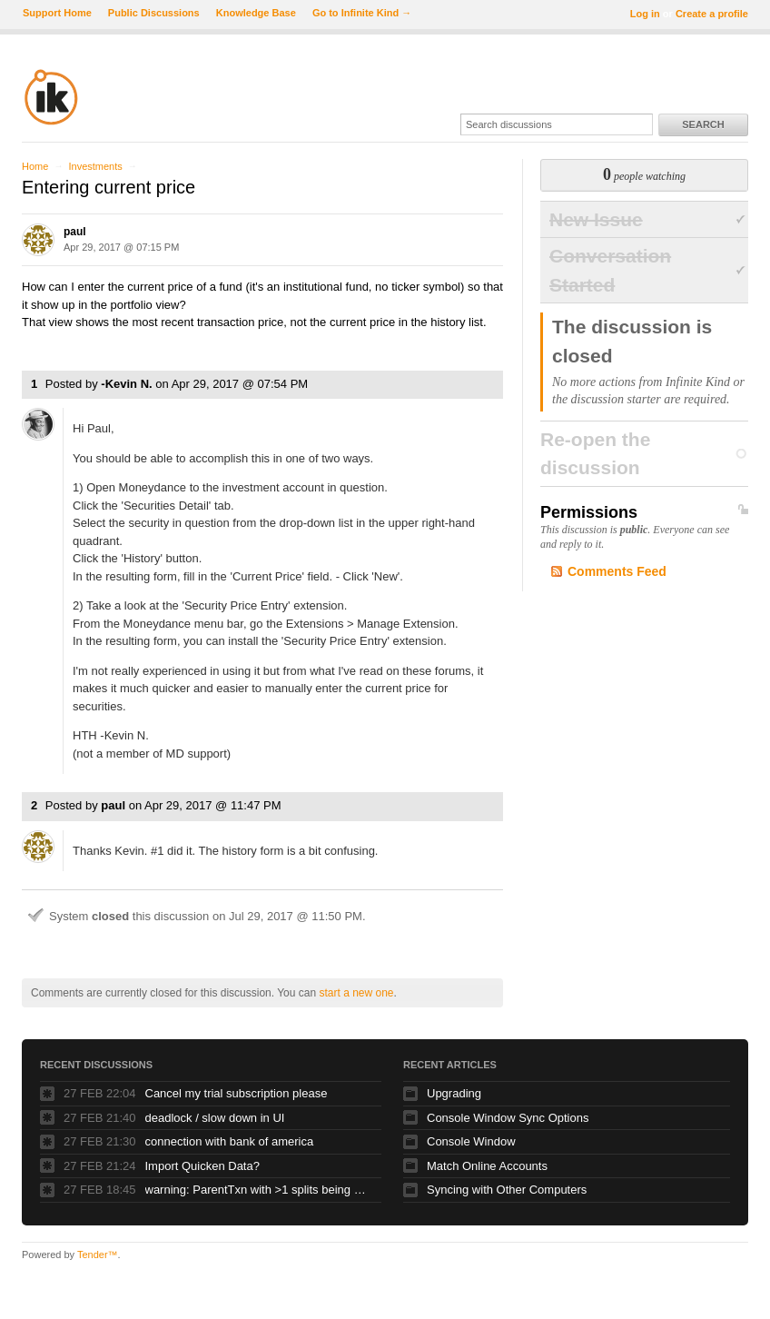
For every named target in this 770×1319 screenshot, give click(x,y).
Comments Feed (617, 571)
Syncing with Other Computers (507, 1189)
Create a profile (712, 13)
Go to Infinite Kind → (361, 12)
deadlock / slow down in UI (215, 1118)
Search (703, 124)
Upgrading (454, 1093)
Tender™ (97, 1254)
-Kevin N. (126, 384)
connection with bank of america (229, 1141)
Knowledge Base (256, 12)
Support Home (57, 12)
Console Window (471, 1141)
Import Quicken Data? (202, 1166)
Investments (95, 166)
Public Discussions (154, 12)
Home (35, 166)
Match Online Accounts (487, 1166)
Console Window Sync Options (507, 1118)
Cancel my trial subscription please (236, 1093)
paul (75, 231)
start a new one (356, 993)
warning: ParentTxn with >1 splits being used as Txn (258, 1189)
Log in (645, 13)
